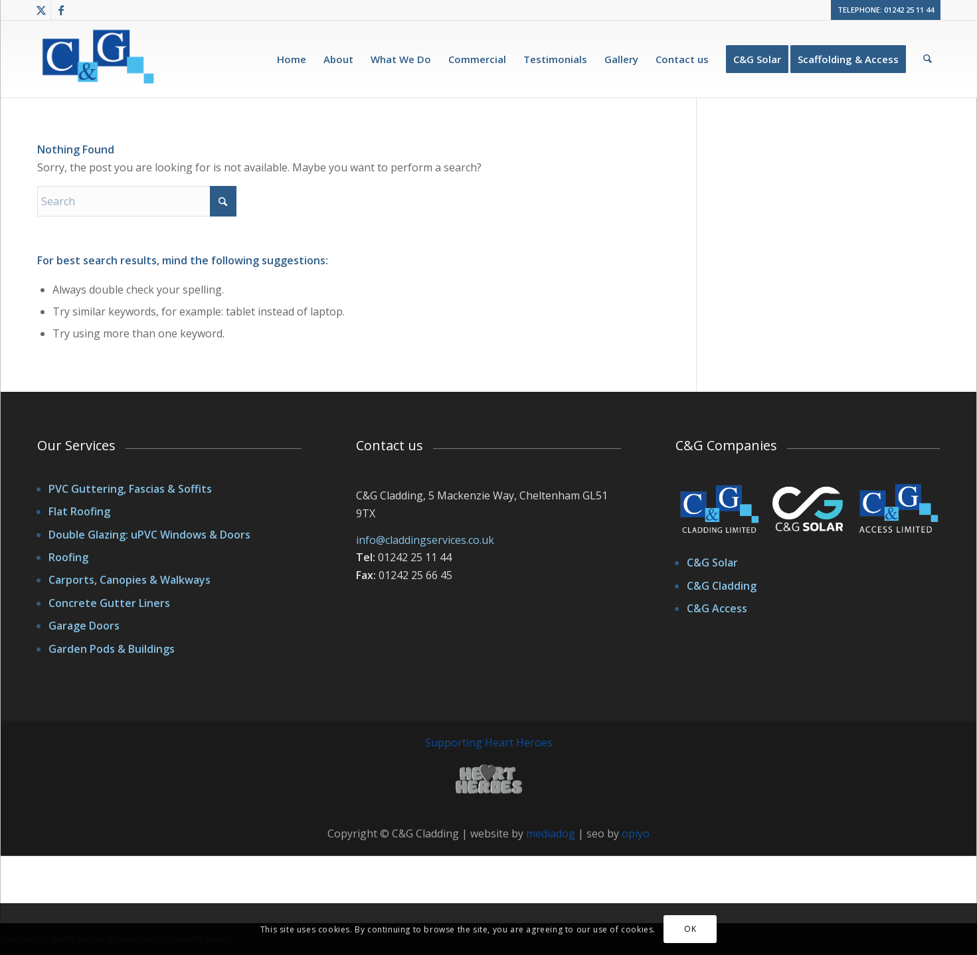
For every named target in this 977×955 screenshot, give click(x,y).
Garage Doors (84, 625)
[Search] (927, 59)
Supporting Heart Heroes (489, 742)
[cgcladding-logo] (100, 61)
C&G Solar (712, 562)
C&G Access (717, 608)
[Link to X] (40, 10)
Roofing (68, 557)
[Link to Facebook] (61, 10)
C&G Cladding (721, 585)
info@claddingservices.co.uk (425, 540)
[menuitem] (292, 59)
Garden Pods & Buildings (111, 649)
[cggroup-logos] (807, 511)
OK (690, 928)
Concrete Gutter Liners (109, 603)
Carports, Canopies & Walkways (129, 579)
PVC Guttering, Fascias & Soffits (130, 488)
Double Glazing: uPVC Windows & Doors (149, 534)
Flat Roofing (79, 511)
